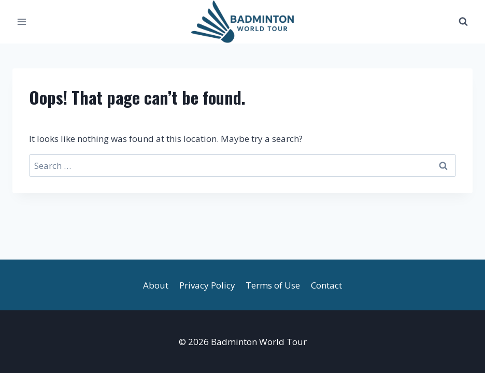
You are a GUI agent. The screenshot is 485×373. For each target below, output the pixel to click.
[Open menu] (22, 21)
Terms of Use (273, 285)
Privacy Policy (207, 285)
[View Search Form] (463, 21)
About (155, 285)
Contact (326, 285)
